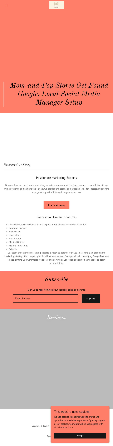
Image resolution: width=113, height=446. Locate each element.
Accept (80, 437)
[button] (11, 5)
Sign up (90, 298)
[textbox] (45, 298)
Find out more (56, 205)
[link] (56, 5)
